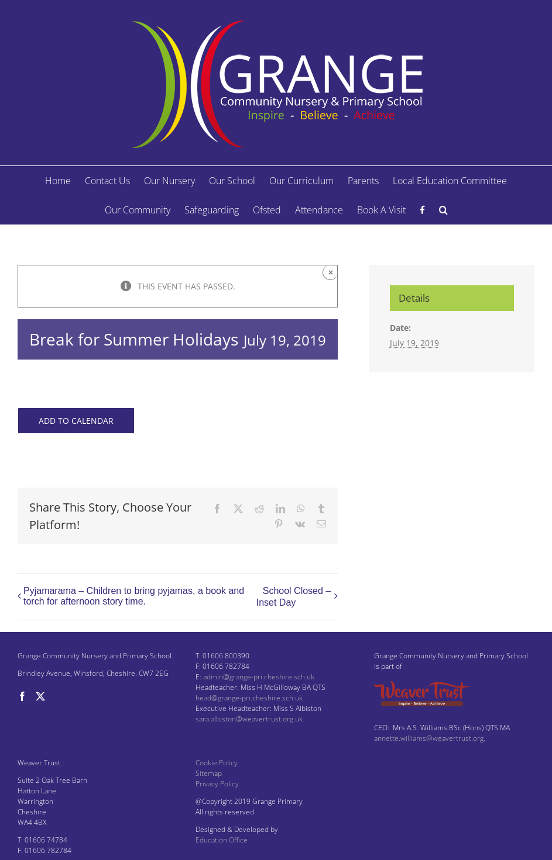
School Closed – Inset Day (293, 596)
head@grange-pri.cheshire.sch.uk (249, 698)
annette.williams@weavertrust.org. (429, 738)
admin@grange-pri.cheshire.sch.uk (258, 677)
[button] (443, 210)
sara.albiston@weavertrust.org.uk (249, 719)
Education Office (222, 840)
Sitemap (209, 773)
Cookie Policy (217, 763)
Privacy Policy (217, 784)
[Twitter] (40, 696)
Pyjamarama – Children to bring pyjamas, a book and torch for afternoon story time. (133, 596)
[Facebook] (22, 696)
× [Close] (331, 272)
